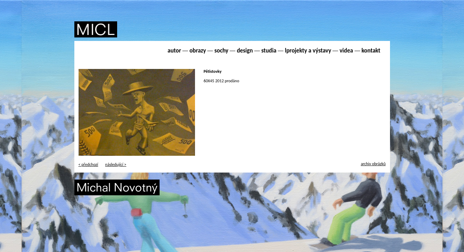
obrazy (197, 50)
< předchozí (88, 164)
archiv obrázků (373, 163)
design (245, 50)
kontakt (371, 50)
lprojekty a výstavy (308, 50)
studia (268, 50)
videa (346, 50)
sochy (221, 50)
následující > (115, 164)
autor (174, 50)
